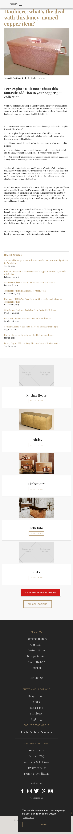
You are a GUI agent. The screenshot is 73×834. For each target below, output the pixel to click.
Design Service (36, 656)
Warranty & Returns (36, 762)
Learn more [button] (28, 817)
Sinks (36, 702)
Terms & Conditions (36, 773)
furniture (36, 713)
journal (36, 667)
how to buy (36, 750)
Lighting (36, 719)
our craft (36, 644)
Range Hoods (36, 696)
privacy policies (36, 767)
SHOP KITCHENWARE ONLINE (40, 592)
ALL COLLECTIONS (37, 604)
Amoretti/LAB (36, 662)
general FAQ (36, 756)
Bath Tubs (36, 707)
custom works (36, 650)
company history (36, 638)
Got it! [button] (44, 824)
